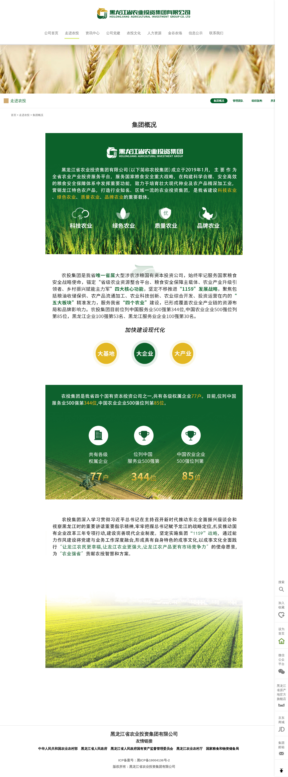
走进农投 (72, 33)
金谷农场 (175, 33)
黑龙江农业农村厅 (189, 748)
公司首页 (51, 33)
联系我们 (216, 33)
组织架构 (257, 100)
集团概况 (219, 100)
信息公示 (196, 33)
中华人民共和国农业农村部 (58, 748)
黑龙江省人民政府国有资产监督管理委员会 (142, 748)
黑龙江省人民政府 (94, 748)
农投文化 (134, 33)
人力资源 (154, 33)
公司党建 (113, 33)
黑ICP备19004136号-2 (153, 760)
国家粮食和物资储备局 (222, 748)
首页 (13, 115)
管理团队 (238, 100)
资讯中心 (93, 33)
